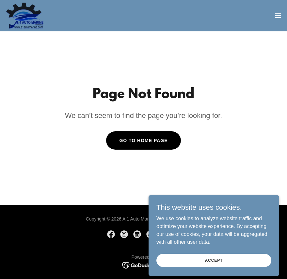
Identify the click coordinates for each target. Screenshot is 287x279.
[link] (24, 16)
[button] (277, 15)
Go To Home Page (143, 140)
